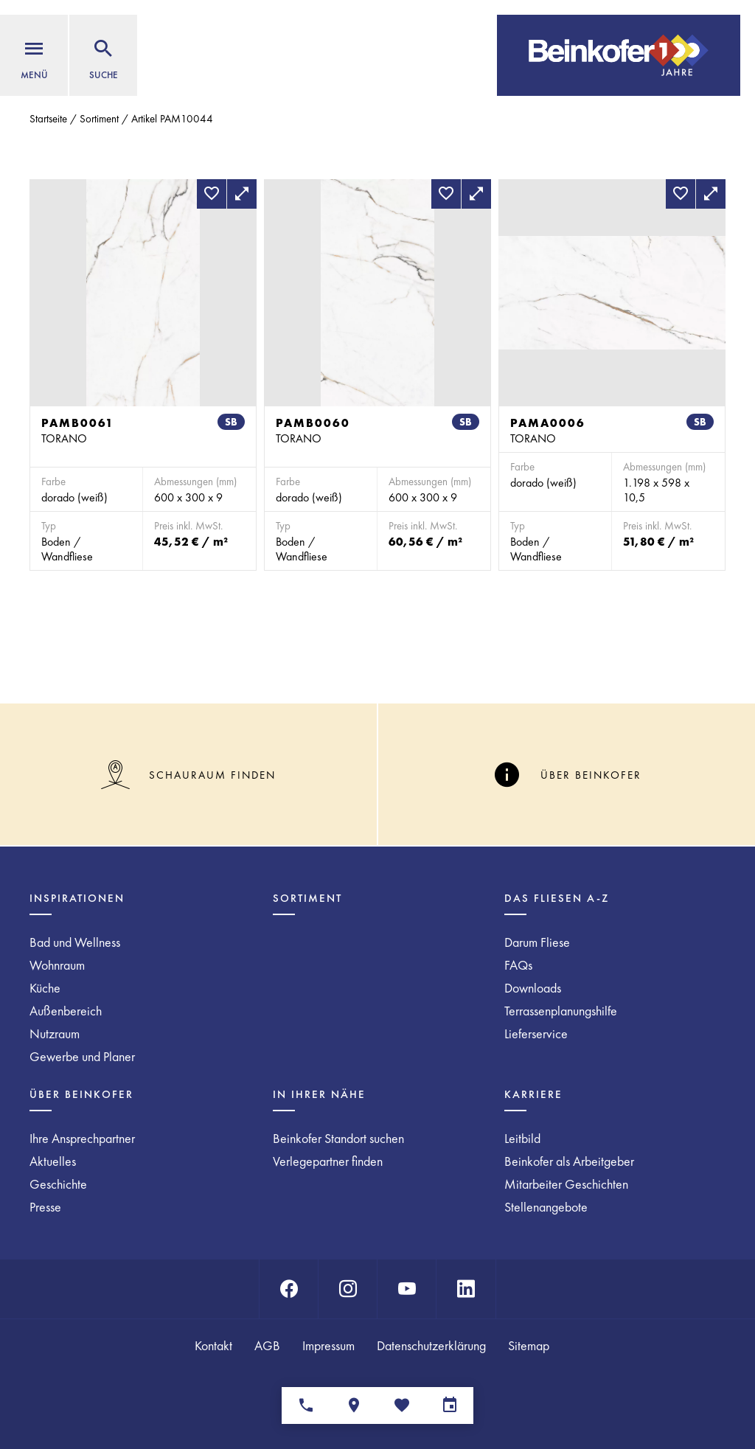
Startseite (48, 118)
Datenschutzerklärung (431, 1345)
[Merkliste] (401, 1405)
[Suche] (103, 55)
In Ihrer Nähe (319, 1094)
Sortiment (99, 118)
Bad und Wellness (74, 942)
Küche (44, 987)
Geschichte (58, 1183)
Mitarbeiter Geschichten (566, 1183)
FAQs (518, 964)
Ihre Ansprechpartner (82, 1138)
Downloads (532, 987)
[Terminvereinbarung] (449, 1405)
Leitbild (522, 1138)
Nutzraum (54, 1033)
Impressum (328, 1345)
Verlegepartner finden (328, 1161)
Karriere (533, 1094)
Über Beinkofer (81, 1094)
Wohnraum (57, 964)
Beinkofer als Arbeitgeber (569, 1161)
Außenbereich (65, 1010)
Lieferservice (536, 1033)
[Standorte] (354, 1405)
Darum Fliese (537, 942)
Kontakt (213, 1345)
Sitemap (528, 1345)
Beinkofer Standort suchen (338, 1138)
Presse (45, 1206)
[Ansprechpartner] (306, 1405)
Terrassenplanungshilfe (560, 1010)
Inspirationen (77, 898)
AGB (267, 1345)
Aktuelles (52, 1161)
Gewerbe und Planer (82, 1056)
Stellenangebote (546, 1206)
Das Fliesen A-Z (556, 898)
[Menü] (34, 55)
